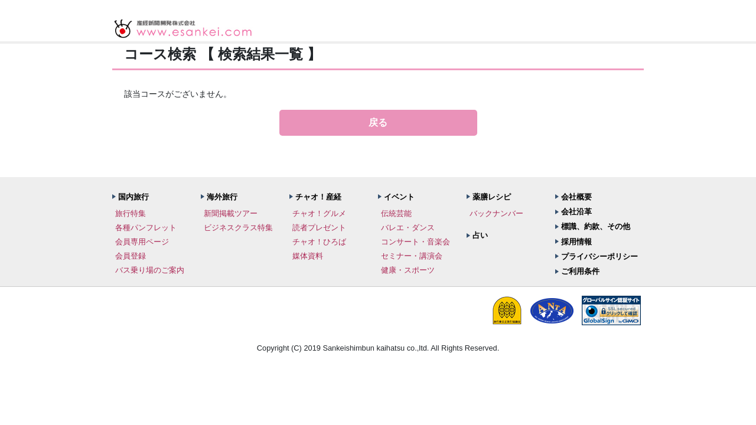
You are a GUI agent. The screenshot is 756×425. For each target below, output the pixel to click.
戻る (378, 122)
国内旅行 (133, 196)
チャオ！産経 (318, 196)
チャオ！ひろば (319, 241)
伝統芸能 (396, 213)
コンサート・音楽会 (415, 241)
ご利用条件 (580, 271)
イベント (399, 196)
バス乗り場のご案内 (149, 270)
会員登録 (130, 255)
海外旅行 (222, 196)
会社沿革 (576, 211)
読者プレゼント (319, 227)
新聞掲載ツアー (231, 213)
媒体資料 (307, 255)
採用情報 (576, 241)
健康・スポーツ (408, 270)
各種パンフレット (146, 227)
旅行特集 (130, 213)
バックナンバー (496, 213)
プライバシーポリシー (599, 256)
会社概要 (576, 196)
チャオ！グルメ (319, 213)
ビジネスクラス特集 (238, 227)
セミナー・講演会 (411, 255)
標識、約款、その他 (595, 226)
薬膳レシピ (491, 196)
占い (480, 235)
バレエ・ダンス (408, 227)
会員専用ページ (142, 241)
